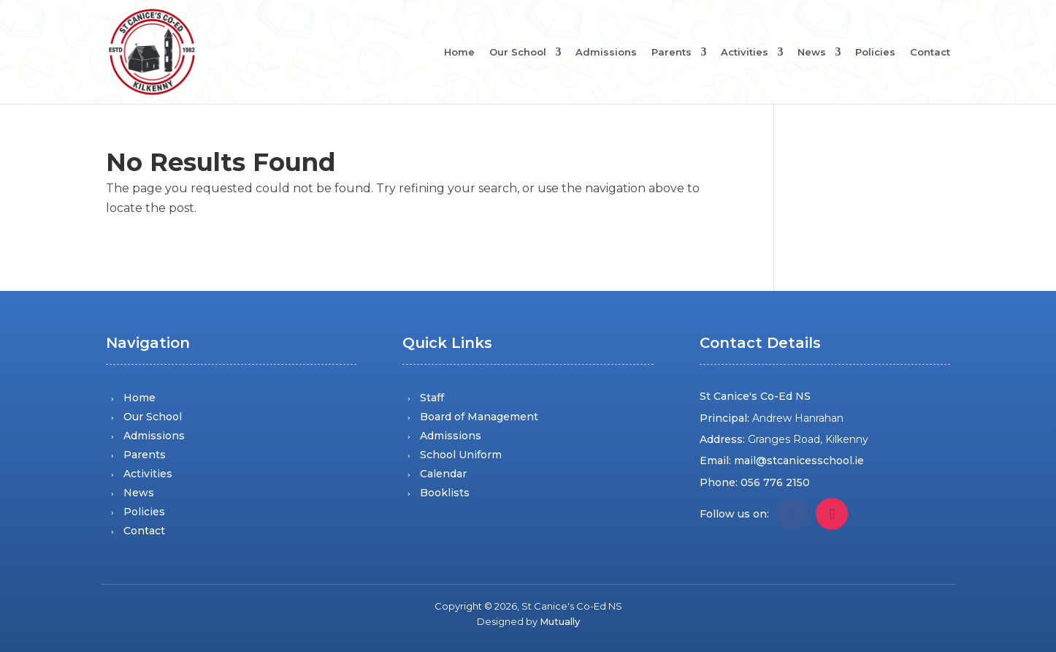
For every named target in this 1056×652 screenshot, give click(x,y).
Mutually (560, 621)
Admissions (606, 53)
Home (459, 53)
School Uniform (461, 454)
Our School (517, 53)
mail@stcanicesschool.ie (799, 460)
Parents (671, 53)
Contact (930, 53)
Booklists (445, 492)
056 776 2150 (775, 482)
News (811, 53)
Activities (744, 53)
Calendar (443, 473)
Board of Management (479, 416)
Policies (875, 53)
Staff (432, 397)
